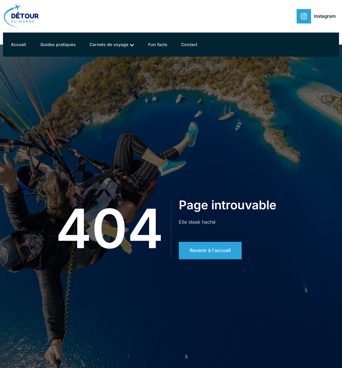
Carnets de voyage (115, 45)
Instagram (325, 16)
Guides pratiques (60, 44)
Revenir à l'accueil (210, 251)
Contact (195, 44)
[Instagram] (304, 16)
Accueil (19, 44)
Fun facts (162, 44)
